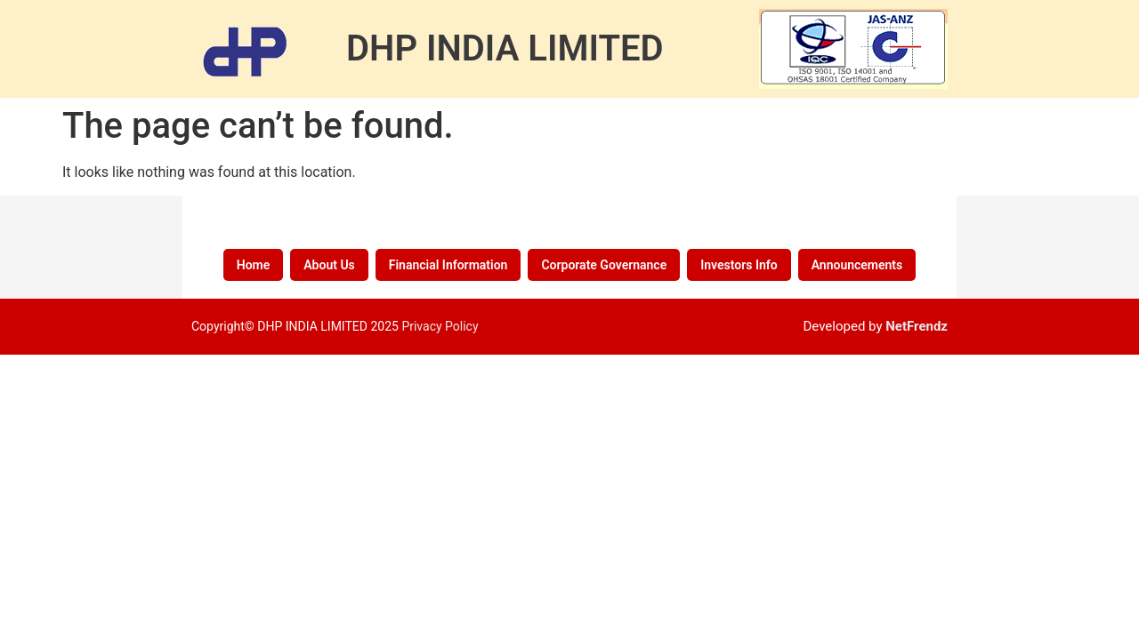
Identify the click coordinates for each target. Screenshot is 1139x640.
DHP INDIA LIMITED (505, 48)
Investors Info (738, 265)
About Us (329, 265)
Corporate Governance (603, 265)
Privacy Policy (439, 326)
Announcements (857, 265)
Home (254, 265)
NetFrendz (916, 326)
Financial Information (448, 265)
